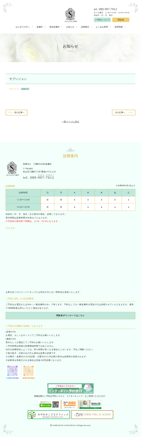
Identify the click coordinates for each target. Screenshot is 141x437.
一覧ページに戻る (70, 121)
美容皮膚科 (56, 27)
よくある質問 (98, 27)
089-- (42, 176)
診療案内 (83, 27)
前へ (19, 112)
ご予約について (102, 20)
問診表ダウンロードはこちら (70, 315)
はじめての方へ (28, 27)
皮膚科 (43, 27)
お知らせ (70, 27)
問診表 (121, 20)
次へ (120, 112)
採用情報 (113, 27)
